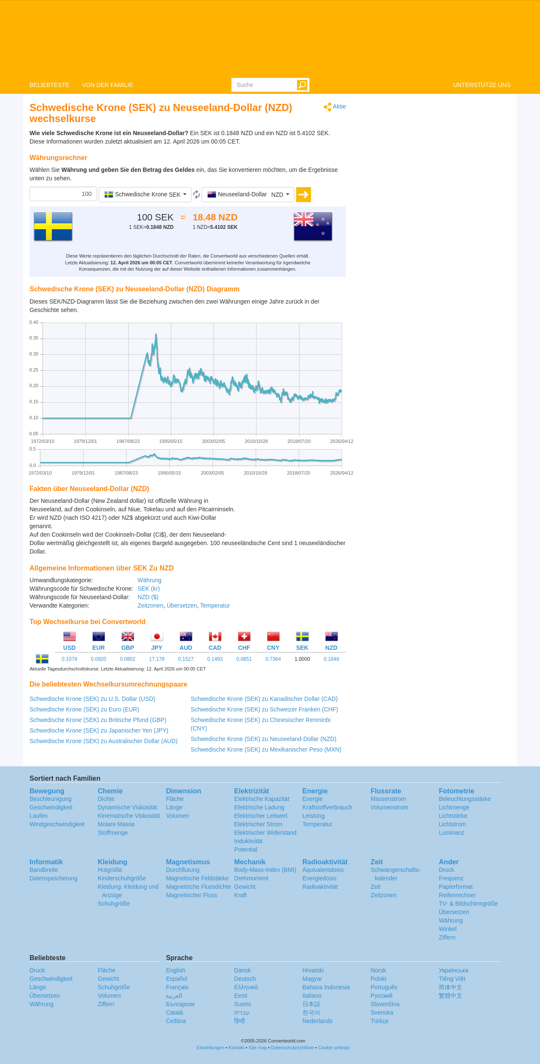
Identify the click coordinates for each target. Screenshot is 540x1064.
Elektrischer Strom (258, 824)
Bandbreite (44, 869)
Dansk (242, 970)
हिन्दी (239, 1021)
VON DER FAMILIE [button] (107, 84)
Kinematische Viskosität (129, 815)
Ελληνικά (246, 987)
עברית (242, 1012)
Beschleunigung (51, 798)
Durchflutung (182, 869)
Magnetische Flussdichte (198, 886)
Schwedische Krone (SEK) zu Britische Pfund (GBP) (98, 720)
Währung (150, 580)
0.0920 (98, 659)
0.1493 (215, 659)
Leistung (313, 815)
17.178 (157, 659)
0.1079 (69, 659)
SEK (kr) (149, 588)
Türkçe (379, 1021)
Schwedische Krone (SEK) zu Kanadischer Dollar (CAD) (264, 698)
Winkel (447, 929)
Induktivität (248, 841)
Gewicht (245, 886)
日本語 (311, 1004)
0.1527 (186, 659)
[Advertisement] (293, 518)
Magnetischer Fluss (191, 895)
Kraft (240, 895)
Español (176, 978)
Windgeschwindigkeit (57, 824)
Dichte (106, 798)
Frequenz (451, 878)
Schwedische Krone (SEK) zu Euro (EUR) (84, 709)
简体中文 (450, 987)
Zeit (375, 886)
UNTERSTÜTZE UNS (481, 84)
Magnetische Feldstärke (197, 878)
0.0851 (244, 659)
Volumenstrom (389, 807)
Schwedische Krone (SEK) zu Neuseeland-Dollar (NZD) (263, 739)
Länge (174, 807)
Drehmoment (251, 878)
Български (180, 1004)
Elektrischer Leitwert (260, 815)
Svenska (381, 1012)
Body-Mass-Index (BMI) (265, 869)
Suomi (242, 1004)
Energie (312, 798)
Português (383, 987)
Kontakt (236, 1047)
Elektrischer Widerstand (265, 832)
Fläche (175, 798)
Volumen (177, 815)
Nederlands (317, 1021)
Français (177, 987)
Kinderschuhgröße (122, 878)
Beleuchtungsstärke (465, 798)
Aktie (335, 107)
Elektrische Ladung (259, 807)
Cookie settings (334, 1047)
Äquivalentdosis (323, 869)
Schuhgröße (114, 903)
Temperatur (215, 605)
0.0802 (127, 659)
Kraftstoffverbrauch (327, 807)
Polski (378, 978)
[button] (145, 194)
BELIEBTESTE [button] (49, 84)
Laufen (39, 815)
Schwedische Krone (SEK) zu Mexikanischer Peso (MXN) (266, 749)
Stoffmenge (113, 832)
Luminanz (451, 832)
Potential (245, 849)
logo (270, 38)
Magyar (312, 978)
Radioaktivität (320, 886)
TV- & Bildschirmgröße (468, 903)
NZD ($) (148, 597)
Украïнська (453, 970)
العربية (174, 995)
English (175, 970)
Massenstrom (388, 798)
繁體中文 (450, 995)
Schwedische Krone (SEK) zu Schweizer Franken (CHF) (264, 709)
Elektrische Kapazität (261, 798)
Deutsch (245, 978)
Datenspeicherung (54, 878)
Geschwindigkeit (51, 807)
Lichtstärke (453, 815)
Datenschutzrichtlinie (292, 1047)
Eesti (240, 995)
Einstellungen (210, 1047)
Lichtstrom (452, 824)
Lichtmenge (454, 807)
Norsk (378, 970)
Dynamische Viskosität (127, 807)
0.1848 (331, 659)
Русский (381, 995)
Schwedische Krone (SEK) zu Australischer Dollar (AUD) (104, 741)
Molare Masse (116, 824)
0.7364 (273, 659)
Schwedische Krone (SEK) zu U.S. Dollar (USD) (92, 698)
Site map (257, 1047)
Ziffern (447, 937)
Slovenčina (385, 1004)
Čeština (176, 1021)
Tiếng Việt (452, 978)
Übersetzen (182, 605)
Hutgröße (110, 869)
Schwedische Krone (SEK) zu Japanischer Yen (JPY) (99, 730)
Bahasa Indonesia (326, 987)
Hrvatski (313, 970)
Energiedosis (319, 878)
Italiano (311, 995)
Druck (446, 869)
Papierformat (455, 886)
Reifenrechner (457, 895)
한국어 (311, 1012)
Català (174, 1012)
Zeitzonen (150, 605)
